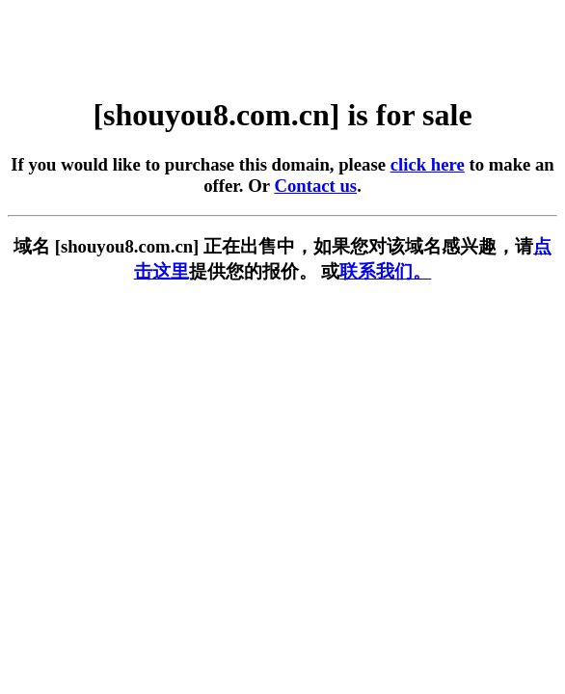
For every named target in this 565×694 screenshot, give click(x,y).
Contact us (315, 185)
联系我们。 (385, 271)
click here (427, 164)
